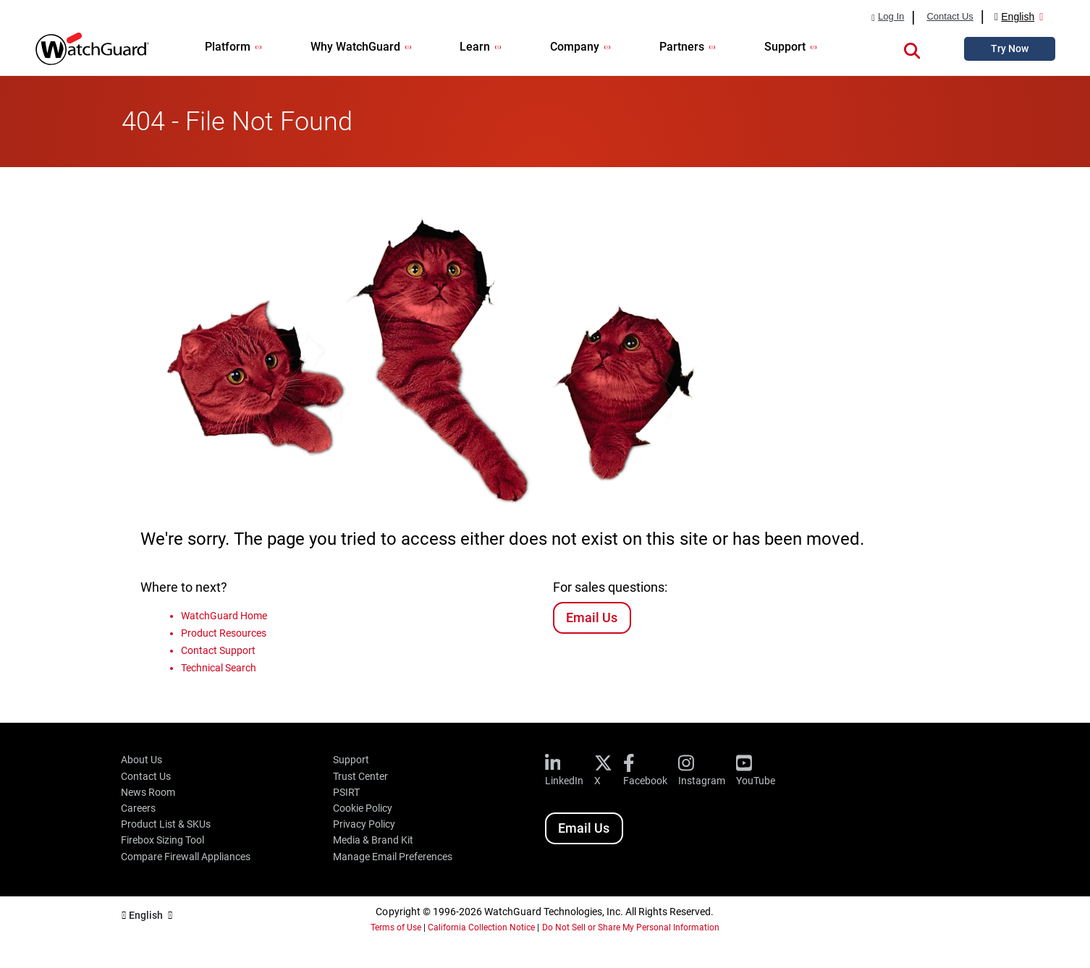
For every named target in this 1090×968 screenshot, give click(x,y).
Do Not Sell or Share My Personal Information (631, 927)
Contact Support (218, 650)
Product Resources (223, 633)
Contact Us (949, 16)
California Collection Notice (481, 927)
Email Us (591, 617)
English (1017, 16)
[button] (912, 48)
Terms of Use (396, 927)
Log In (891, 16)
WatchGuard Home (224, 615)
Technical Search (218, 668)
